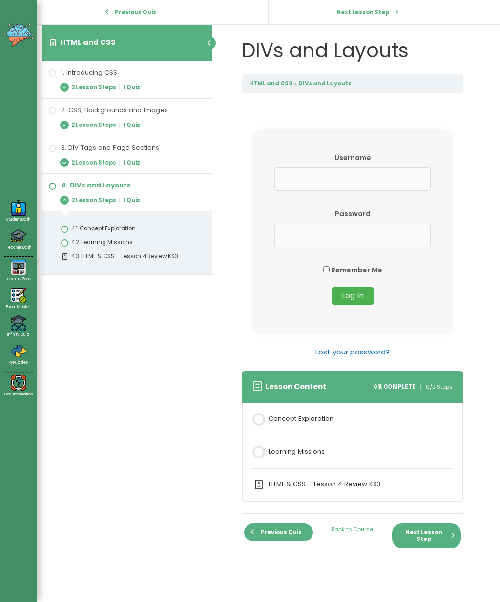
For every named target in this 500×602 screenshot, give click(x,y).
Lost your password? (352, 352)
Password (353, 214)
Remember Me (352, 270)
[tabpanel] (352, 245)
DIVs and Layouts (325, 83)
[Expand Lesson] (127, 87)
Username (352, 158)
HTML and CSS (88, 42)
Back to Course (352, 529)
